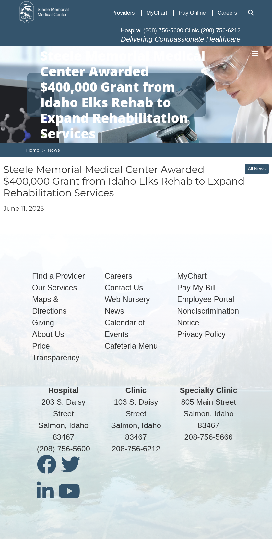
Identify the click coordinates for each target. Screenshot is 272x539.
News (54, 150)
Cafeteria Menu (131, 345)
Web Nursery (127, 299)
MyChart (157, 13)
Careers (227, 13)
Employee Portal (205, 299)
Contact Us (124, 287)
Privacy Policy (201, 334)
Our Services (54, 287)
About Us (48, 334)
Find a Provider (58, 275)
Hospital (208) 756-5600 (152, 30)
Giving (43, 322)
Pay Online (192, 13)
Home (33, 150)
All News (257, 168)
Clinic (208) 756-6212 (213, 30)
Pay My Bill (196, 287)
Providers (123, 13)
